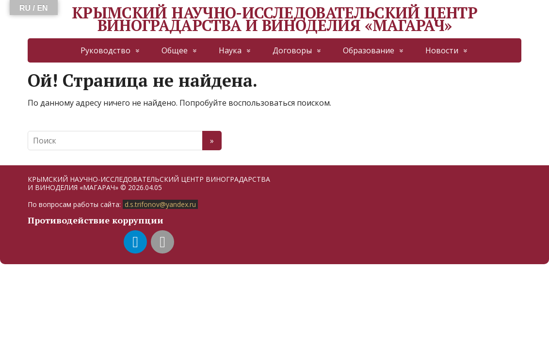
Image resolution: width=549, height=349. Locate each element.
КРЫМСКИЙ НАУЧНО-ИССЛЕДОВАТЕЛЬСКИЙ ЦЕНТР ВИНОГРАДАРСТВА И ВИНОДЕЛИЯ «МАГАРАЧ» (274, 19)
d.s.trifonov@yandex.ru (160, 204)
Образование (368, 50)
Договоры (292, 50)
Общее (174, 50)
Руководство (105, 50)
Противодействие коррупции (95, 220)
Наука (230, 50)
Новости (441, 50)
